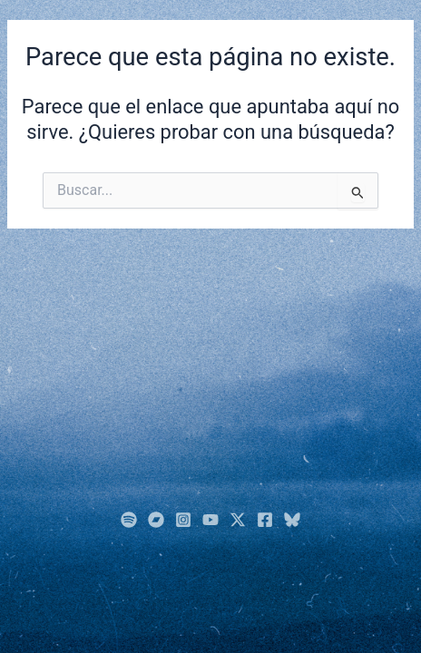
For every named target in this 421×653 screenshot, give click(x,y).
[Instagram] (183, 520)
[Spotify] (129, 520)
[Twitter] (238, 520)
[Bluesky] (292, 520)
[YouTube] (210, 520)
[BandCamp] (156, 520)
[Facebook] (265, 520)
